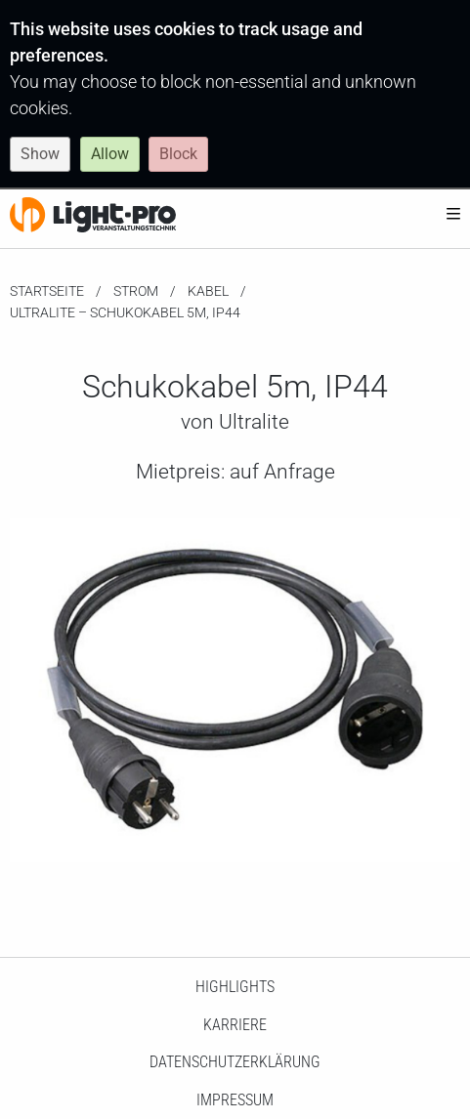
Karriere (235, 1024)
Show (40, 154)
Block (178, 154)
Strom (135, 291)
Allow (110, 154)
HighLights (235, 986)
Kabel (208, 291)
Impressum (235, 1100)
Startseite (47, 291)
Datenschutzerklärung (235, 1062)
